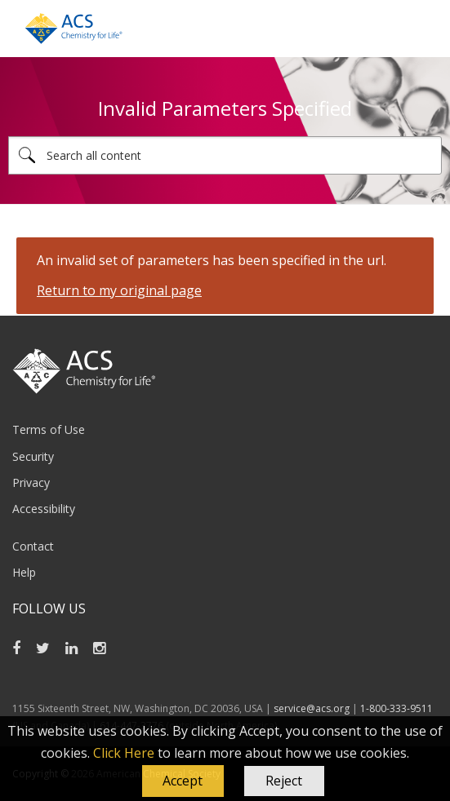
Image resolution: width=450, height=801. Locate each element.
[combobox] (225, 155)
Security (33, 456)
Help (24, 572)
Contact (33, 546)
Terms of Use (48, 429)
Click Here (123, 753)
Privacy (31, 482)
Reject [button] (283, 781)
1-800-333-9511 (396, 708)
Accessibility (43, 508)
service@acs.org (312, 708)
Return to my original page (119, 290)
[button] (183, 781)
